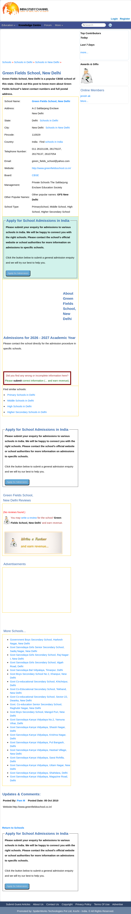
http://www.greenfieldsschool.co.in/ (51, 168)
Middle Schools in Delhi (20, 400)
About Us (38, 904)
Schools (6, 62)
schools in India (54, 141)
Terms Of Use (102, 904)
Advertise (117, 904)
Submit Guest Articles (18, 904)
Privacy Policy (83, 904)
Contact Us (52, 904)
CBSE (35, 175)
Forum (48, 25)
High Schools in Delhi (19, 406)
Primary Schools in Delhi (21, 394)
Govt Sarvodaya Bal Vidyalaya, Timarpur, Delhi (36, 670)
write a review (29, 517)
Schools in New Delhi (47, 62)
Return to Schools (13, 827)
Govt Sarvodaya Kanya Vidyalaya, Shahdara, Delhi (39, 772)
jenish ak (85, 95)
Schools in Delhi (23, 62)
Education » (8, 25)
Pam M (21, 800)
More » (59, 25)
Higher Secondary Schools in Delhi (27, 412)
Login (114, 18)
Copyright (67, 904)
